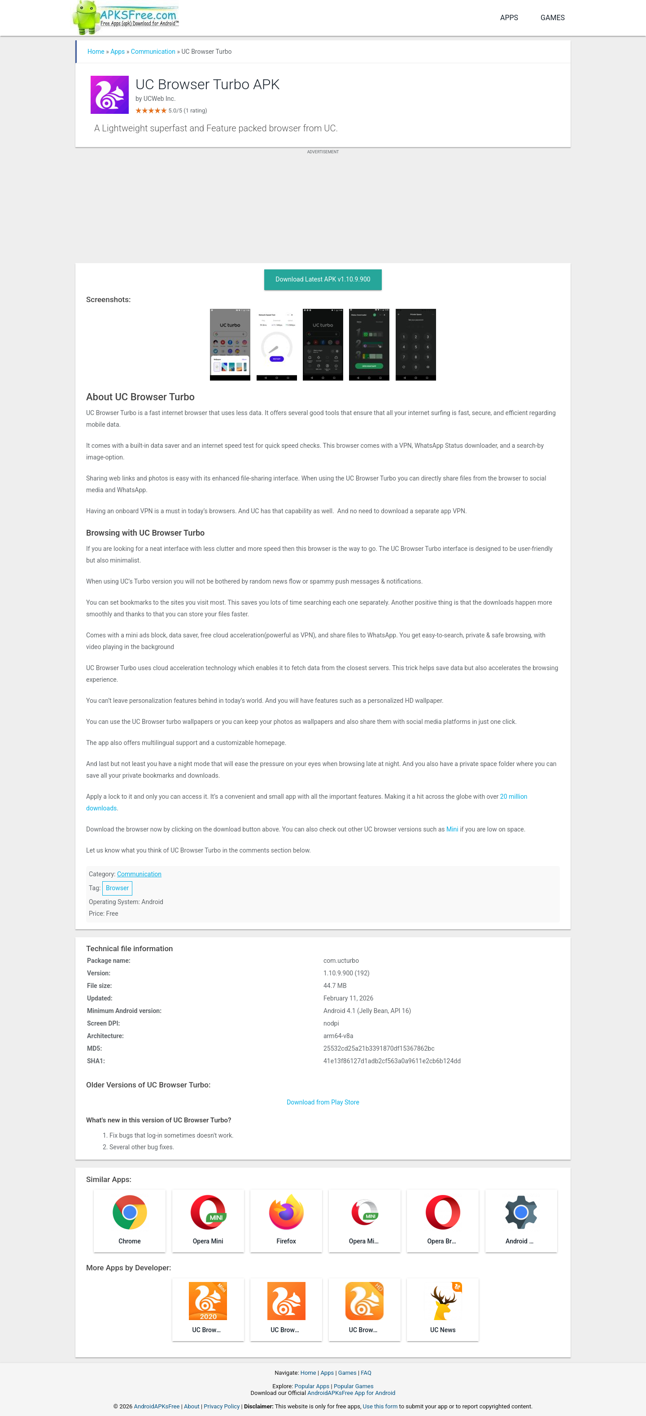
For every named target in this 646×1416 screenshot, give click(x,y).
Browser (117, 888)
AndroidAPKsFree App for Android (351, 1393)
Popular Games (354, 1386)
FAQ (366, 1372)
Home (96, 51)
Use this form (380, 1406)
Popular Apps (312, 1386)
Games (553, 17)
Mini (452, 829)
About (192, 1406)
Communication (153, 51)
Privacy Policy (222, 1406)
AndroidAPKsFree (157, 1406)
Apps (509, 17)
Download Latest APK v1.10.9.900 (322, 279)
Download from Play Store (323, 1102)
